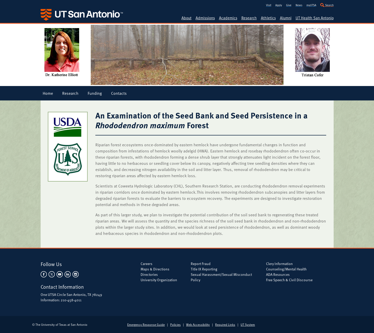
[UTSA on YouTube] (59, 274)
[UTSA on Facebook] (44, 274)
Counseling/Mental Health (286, 269)
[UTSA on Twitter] (52, 274)
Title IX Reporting (204, 269)
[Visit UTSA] (268, 4)
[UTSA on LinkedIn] (67, 274)
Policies (175, 324)
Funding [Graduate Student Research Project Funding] (95, 93)
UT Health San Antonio (315, 18)
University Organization (159, 280)
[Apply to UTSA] (278, 4)
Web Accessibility (198, 324)
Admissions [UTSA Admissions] (205, 18)
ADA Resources (278, 274)
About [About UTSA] (186, 18)
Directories (149, 274)
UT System (248, 324)
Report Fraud (201, 263)
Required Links (225, 324)
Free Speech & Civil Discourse (289, 280)
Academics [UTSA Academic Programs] (228, 18)
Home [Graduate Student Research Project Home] (48, 93)
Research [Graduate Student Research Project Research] (70, 93)
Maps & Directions (155, 269)
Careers (146, 263)
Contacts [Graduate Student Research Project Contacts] (119, 93)
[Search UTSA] (327, 4)
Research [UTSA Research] (249, 18)
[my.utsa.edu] (311, 4)
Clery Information (279, 263)
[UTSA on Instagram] (75, 274)
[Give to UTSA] (288, 4)
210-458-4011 (71, 300)
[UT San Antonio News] (299, 4)
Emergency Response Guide (146, 324)
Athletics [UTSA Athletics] (268, 18)
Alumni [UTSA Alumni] (285, 18)
